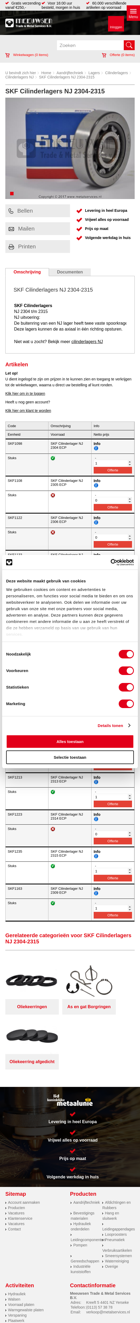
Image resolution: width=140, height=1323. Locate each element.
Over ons (112, 1295)
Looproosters (116, 1175)
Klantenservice (20, 1159)
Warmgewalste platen (26, 1251)
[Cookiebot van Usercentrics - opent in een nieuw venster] (110, 562)
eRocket (114, 1310)
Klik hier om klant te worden (28, 410)
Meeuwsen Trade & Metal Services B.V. (69, 1295)
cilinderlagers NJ (87, 341)
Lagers (94, 73)
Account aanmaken (24, 1143)
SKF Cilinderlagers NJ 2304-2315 (67, 77)
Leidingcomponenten (88, 1181)
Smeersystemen (118, 1197)
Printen (22, 246)
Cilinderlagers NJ (19, 77)
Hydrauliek (17, 1235)
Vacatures (16, 1154)
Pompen (80, 1186)
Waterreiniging (117, 1202)
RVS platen (17, 1267)
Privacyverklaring (31, 1299)
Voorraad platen (21, 1245)
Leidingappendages (118, 1170)
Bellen (21, 211)
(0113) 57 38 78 (99, 1248)
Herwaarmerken (21, 1272)
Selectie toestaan (70, 757)
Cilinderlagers (116, 73)
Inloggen (116, 27)
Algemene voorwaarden (70, 1299)
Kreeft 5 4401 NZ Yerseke (107, 1243)
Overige (111, 1207)
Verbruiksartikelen (117, 1191)
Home (46, 73)
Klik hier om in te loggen (25, 393)
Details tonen (110, 725)
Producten (16, 1149)
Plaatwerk (16, 1262)
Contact (14, 1170)
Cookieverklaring (109, 1299)
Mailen (22, 228)
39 (129, 1316)
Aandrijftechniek (70, 73)
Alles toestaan (70, 741)
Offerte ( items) (118, 55)
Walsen (14, 1240)
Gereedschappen (85, 1202)
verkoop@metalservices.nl (108, 1253)
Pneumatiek (115, 1181)
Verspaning (17, 1256)
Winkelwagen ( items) (26, 55)
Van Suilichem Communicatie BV (56, 1310)
